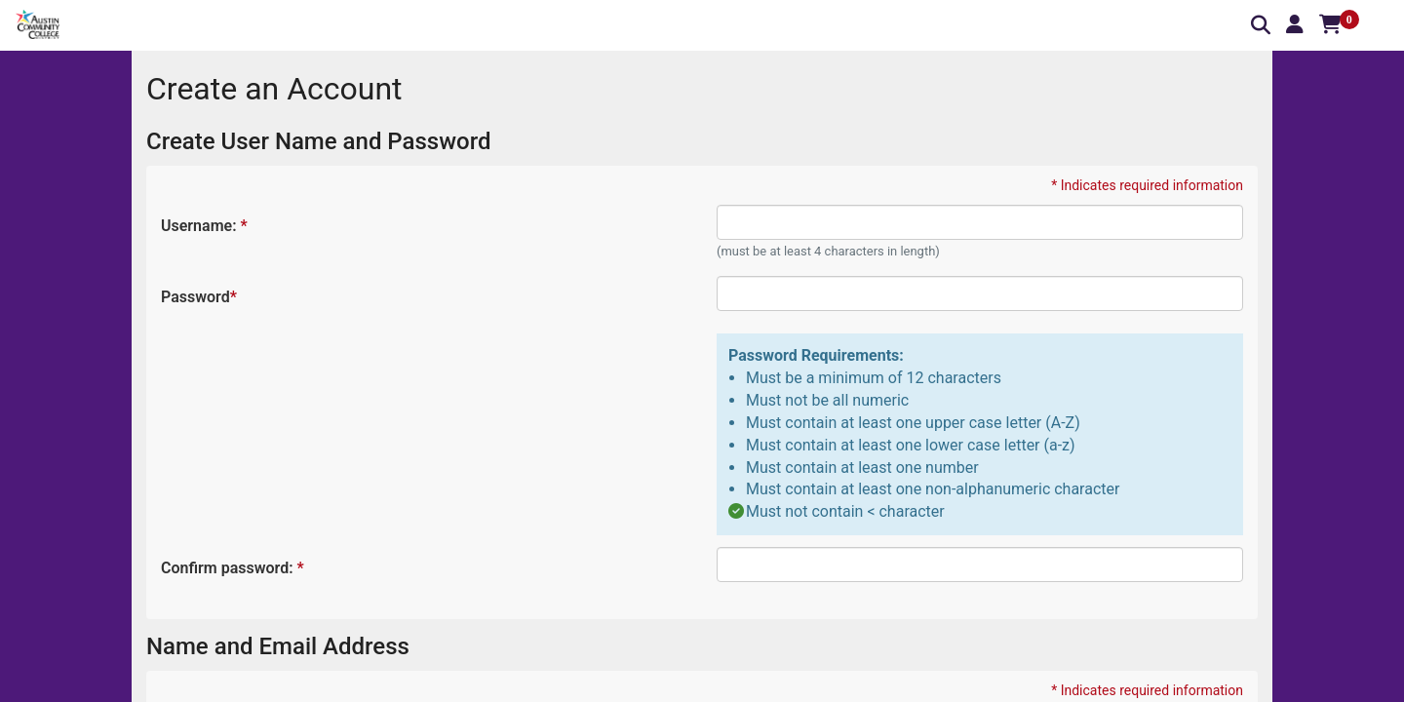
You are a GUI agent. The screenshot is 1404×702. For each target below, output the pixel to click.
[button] (1294, 24)
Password (198, 297)
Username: (203, 225)
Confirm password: (231, 568)
